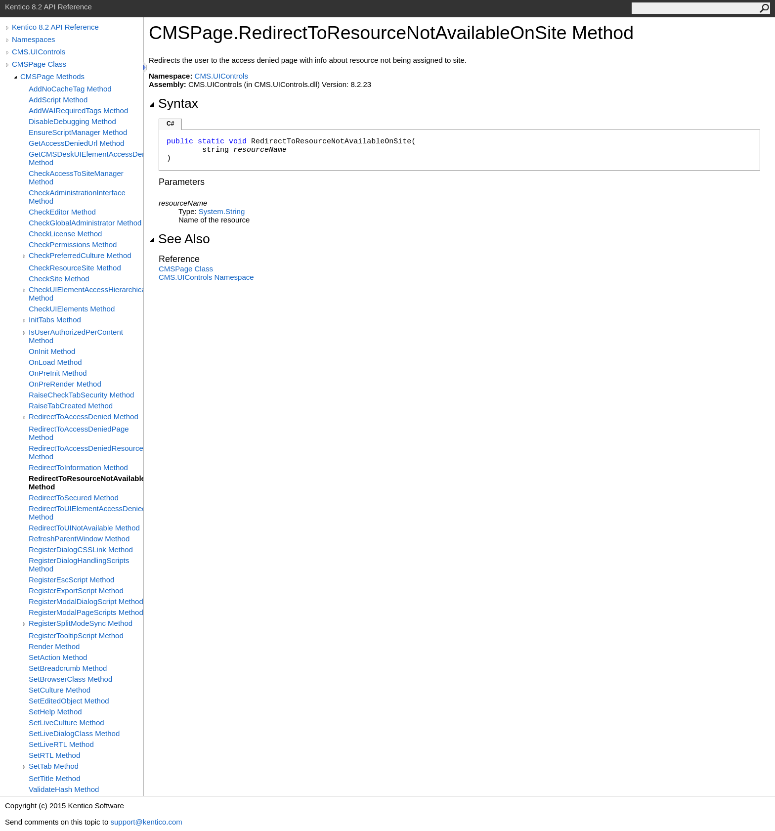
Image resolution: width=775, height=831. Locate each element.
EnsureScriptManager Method (78, 132)
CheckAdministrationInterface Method (77, 196)
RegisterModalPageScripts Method (86, 612)
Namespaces (33, 39)
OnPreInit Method (58, 373)
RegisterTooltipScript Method (76, 635)
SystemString (222, 211)
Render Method (54, 646)
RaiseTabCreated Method (71, 405)
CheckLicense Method (65, 233)
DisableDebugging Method (72, 121)
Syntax (173, 103)
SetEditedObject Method (69, 701)
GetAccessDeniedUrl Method (76, 143)
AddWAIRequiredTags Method (78, 110)
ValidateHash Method (64, 789)
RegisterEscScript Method (71, 579)
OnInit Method (52, 351)
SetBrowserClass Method (70, 679)
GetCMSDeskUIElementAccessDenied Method (86, 158)
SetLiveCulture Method (66, 722)
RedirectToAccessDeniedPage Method (79, 433)
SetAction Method (58, 657)
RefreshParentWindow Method (79, 538)
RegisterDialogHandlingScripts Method (79, 564)
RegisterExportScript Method (76, 590)
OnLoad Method (55, 362)
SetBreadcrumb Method (68, 668)
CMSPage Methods (52, 76)
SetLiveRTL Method (61, 744)
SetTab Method (54, 766)
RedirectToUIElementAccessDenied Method (86, 512)
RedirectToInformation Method (78, 467)
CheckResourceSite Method (75, 267)
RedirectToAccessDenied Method (83, 416)
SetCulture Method (59, 690)
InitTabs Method (55, 319)
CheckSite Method (59, 278)
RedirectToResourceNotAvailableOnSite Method (86, 482)
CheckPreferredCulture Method (80, 255)
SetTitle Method (55, 778)
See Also (179, 238)
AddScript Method (58, 99)
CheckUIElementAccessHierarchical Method (86, 293)
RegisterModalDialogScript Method (86, 601)
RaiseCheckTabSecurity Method (81, 395)
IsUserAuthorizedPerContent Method (76, 336)
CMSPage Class (39, 64)
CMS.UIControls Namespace (206, 277)
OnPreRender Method (65, 384)
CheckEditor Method (62, 212)
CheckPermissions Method (73, 244)
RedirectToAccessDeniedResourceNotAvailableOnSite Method (86, 452)
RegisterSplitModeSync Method (80, 623)
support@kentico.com (146, 822)
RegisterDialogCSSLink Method (81, 549)
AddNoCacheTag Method (70, 89)
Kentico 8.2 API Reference (55, 27)
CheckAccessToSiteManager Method (76, 177)
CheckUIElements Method (72, 309)
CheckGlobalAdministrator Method (85, 223)
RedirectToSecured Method (74, 497)
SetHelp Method (55, 711)
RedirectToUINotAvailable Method (84, 528)
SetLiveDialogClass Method (74, 733)
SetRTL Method (54, 755)
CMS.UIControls (38, 51)
